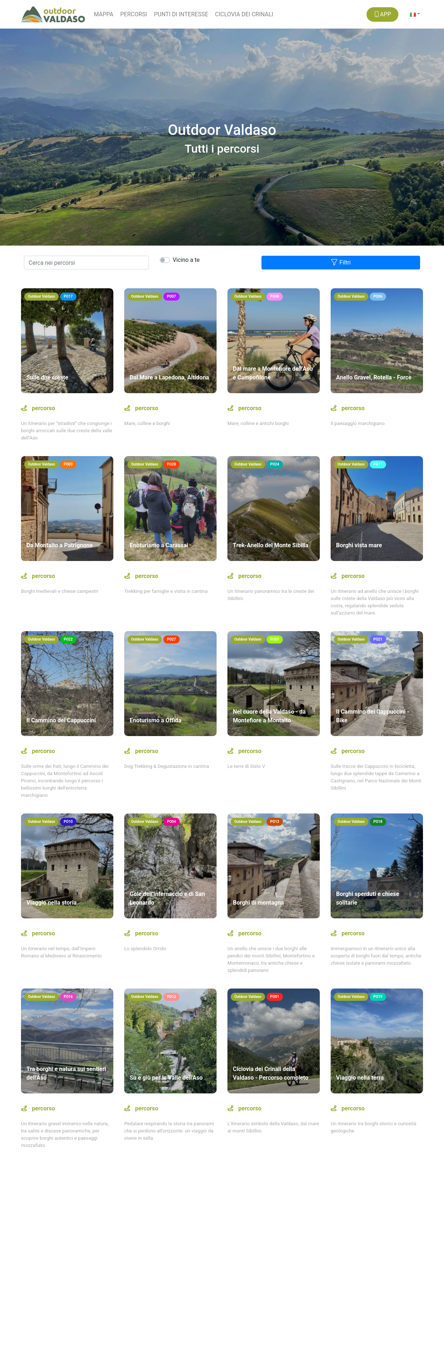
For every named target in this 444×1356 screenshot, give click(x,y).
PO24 (274, 464)
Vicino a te (186, 259)
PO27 (171, 639)
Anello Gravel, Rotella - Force (373, 377)
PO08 (274, 296)
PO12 (171, 997)
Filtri (341, 262)
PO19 (377, 997)
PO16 (68, 997)
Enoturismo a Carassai (159, 545)
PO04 (171, 822)
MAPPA (103, 14)
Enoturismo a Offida (155, 720)
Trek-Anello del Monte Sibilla (270, 545)
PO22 (68, 639)
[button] (415, 14)
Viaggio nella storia (51, 902)
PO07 (171, 296)
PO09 (274, 639)
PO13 (274, 822)
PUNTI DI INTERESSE (181, 14)
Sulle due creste (47, 377)
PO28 (171, 464)
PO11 (377, 464)
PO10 (68, 822)
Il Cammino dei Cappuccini (61, 720)
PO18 (377, 822)
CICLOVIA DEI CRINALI (244, 14)
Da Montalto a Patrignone (59, 545)
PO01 (274, 997)
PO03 (68, 464)
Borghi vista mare (359, 545)
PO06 (377, 296)
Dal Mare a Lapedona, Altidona (169, 377)
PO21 (377, 639)
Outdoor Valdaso (41, 296)
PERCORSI (133, 14)
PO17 (68, 296)
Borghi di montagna (258, 902)
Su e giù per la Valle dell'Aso (166, 1077)
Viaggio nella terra (360, 1077)
